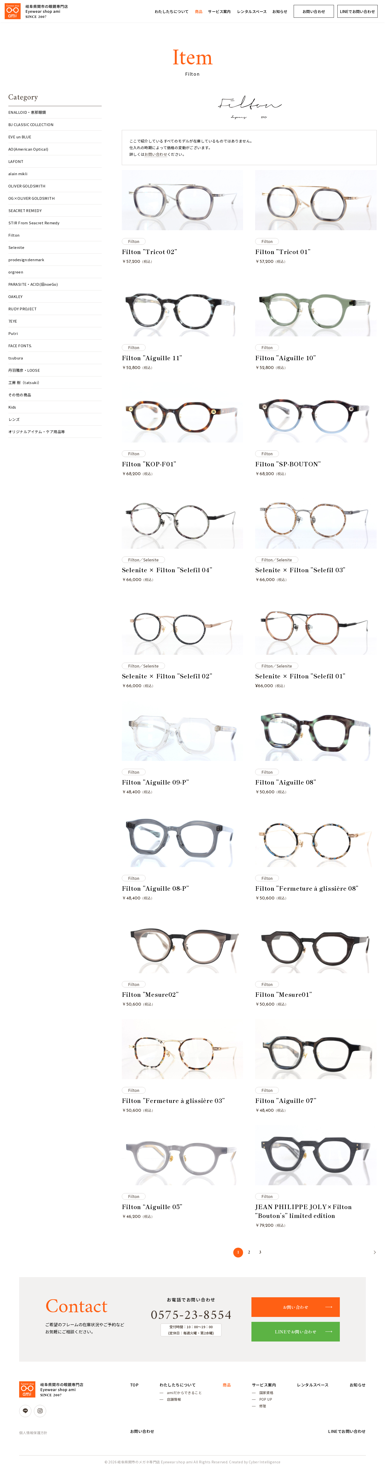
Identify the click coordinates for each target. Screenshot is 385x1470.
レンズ (14, 419)
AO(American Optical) (28, 149)
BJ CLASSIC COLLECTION (31, 124)
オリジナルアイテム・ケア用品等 (36, 431)
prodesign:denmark (26, 259)
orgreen (15, 271)
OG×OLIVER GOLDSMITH (31, 198)
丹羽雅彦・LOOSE (24, 370)
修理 (262, 1407)
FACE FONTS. (20, 345)
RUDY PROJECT (22, 308)
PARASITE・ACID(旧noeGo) (33, 284)
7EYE (12, 321)
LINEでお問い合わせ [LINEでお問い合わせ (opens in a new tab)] (357, 11)
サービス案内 (219, 11)
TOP (134, 1385)
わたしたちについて (172, 11)
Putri (13, 333)
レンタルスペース (252, 11)
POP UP (265, 1400)
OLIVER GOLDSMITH (27, 185)
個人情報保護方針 (33, 1432)
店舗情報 (174, 1400)
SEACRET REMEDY (24, 210)
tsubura (15, 357)
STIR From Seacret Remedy (33, 222)
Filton (14, 235)
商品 (199, 11)
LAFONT (16, 161)
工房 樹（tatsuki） (24, 382)
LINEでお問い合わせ (296, 1331)
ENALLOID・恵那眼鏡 (27, 112)
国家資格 (266, 1392)
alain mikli (18, 173)
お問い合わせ (313, 11)
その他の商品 (19, 394)
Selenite (16, 247)
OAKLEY (15, 296)
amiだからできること (184, 1392)
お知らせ (280, 11)
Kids (12, 407)
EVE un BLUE (19, 136)
